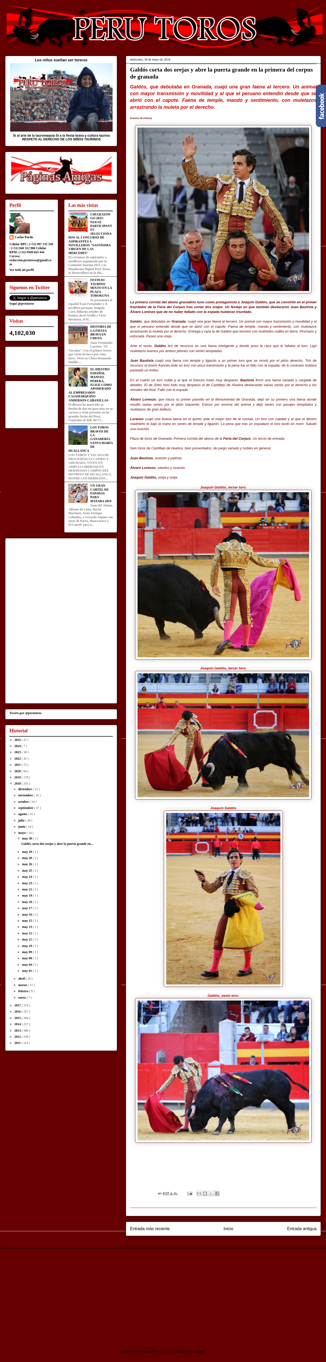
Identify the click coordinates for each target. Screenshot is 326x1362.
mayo (22, 833)
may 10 (27, 946)
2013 (18, 1030)
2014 (18, 1024)
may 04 (27, 965)
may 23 (27, 883)
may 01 (27, 971)
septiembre (26, 808)
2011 (17, 1043)
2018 (18, 783)
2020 (18, 771)
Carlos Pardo (24, 237)
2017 (18, 1005)
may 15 (27, 921)
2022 (18, 758)
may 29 (27, 852)
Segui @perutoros (21, 303)
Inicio (228, 1228)
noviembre (26, 795)
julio (21, 820)
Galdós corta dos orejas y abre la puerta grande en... (57, 844)
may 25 (27, 870)
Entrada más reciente (150, 1228)
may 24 (27, 877)
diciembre (25, 789)
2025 (18, 740)
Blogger (199, 1351)
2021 (18, 765)
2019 (18, 777)
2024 (18, 746)
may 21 (27, 889)
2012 (18, 1037)
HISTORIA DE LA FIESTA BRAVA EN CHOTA (101, 332)
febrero (23, 991)
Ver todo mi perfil (21, 270)
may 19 (27, 895)
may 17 (27, 908)
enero (22, 997)
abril (22, 978)
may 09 (27, 952)
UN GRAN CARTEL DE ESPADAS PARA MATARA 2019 (101, 493)
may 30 (27, 838)
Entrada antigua (302, 1228)
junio (22, 827)
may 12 (27, 933)
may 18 (27, 902)
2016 (18, 1011)
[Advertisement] (50, 1293)
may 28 (27, 858)
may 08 (27, 958)
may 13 (27, 927)
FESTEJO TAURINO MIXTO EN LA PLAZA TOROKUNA (101, 287)
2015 (18, 1018)
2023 (18, 752)
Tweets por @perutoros (25, 713)
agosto (23, 814)
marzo (23, 985)
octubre (23, 802)
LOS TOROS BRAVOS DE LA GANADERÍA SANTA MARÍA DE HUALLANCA (90, 439)
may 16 (27, 914)
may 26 (27, 864)
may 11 (27, 939)
